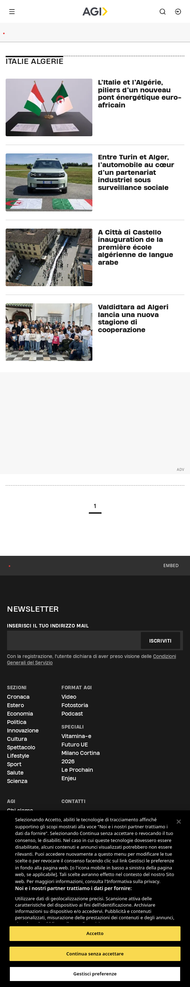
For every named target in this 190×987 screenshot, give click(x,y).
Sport (14, 764)
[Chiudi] (178, 821)
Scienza (17, 781)
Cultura (17, 739)
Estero (15, 705)
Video (68, 696)
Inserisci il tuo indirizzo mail (48, 626)
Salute (15, 772)
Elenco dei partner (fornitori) (48, 915)
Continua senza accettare (95, 953)
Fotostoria (74, 705)
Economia (20, 713)
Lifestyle (18, 755)
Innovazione (23, 730)
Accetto (95, 933)
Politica (16, 722)
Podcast (72, 713)
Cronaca (18, 696)
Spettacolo (21, 747)
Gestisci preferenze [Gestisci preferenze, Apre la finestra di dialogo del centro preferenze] (95, 973)
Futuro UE (74, 744)
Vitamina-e (76, 736)
